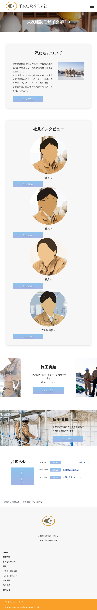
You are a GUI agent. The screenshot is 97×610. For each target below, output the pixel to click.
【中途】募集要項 (10, 576)
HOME (5, 552)
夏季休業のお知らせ (71, 470)
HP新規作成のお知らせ (72, 477)
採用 (5, 566)
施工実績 (6, 585)
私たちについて (9, 562)
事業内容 (6, 557)
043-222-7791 (51, 540)
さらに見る (28, 184)
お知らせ (55, 462)
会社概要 (6, 580)
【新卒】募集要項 (10, 571)
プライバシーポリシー (15, 602)
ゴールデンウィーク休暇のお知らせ (77, 462)
